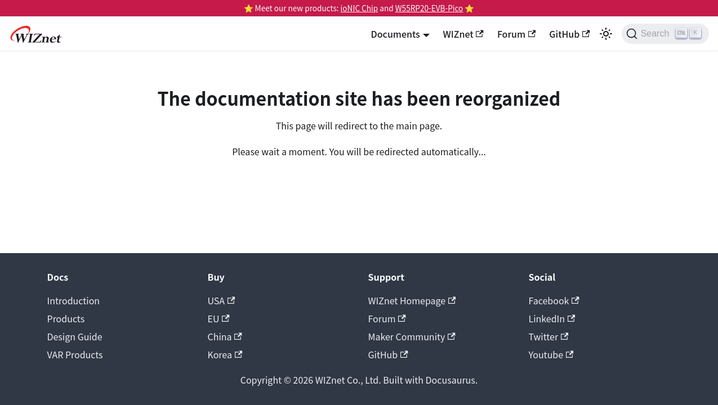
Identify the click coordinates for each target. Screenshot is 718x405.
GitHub (569, 33)
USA (221, 300)
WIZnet (463, 33)
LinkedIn (552, 318)
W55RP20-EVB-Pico (429, 8)
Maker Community (412, 336)
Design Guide (74, 336)
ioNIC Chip (359, 8)
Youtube (551, 354)
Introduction (73, 300)
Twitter (549, 336)
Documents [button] (395, 33)
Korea (225, 354)
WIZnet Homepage (412, 300)
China (225, 336)
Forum (516, 33)
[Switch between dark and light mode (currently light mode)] (606, 34)
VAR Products (75, 354)
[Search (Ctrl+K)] (665, 34)
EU (219, 318)
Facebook (554, 300)
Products (66, 318)
